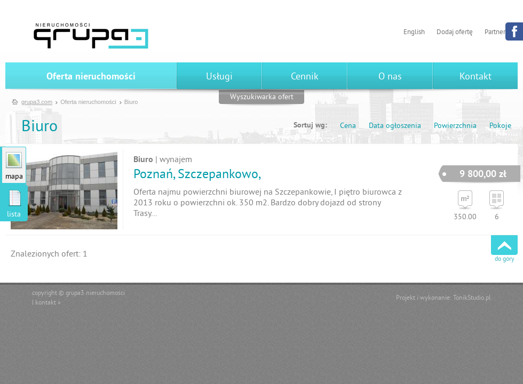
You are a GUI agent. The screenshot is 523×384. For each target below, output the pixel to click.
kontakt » (48, 303)
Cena (348, 126)
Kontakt (475, 77)
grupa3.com (36, 102)
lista (14, 214)
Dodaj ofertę (455, 32)
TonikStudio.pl (472, 298)
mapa (14, 176)
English (414, 32)
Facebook (514, 31)
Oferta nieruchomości (91, 77)
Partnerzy (498, 32)
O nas (390, 77)
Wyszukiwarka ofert (262, 97)
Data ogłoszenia (395, 126)
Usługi (219, 77)
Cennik (305, 77)
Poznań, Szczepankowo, (197, 175)
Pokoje (500, 126)
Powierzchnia (455, 126)
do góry (504, 259)
